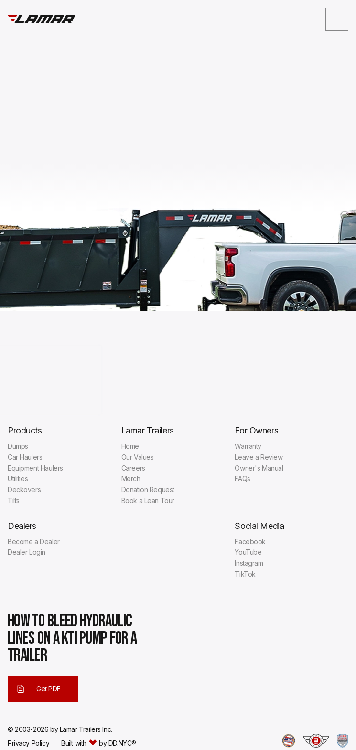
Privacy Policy (28, 743)
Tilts (14, 500)
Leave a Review (258, 457)
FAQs (242, 479)
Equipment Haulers (35, 468)
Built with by (98, 743)
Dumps (18, 446)
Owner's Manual (259, 468)
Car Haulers (25, 457)
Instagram (249, 563)
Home (130, 446)
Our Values (137, 457)
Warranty (248, 446)
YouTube (248, 552)
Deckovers (24, 490)
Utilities (18, 479)
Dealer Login (26, 552)
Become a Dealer (34, 542)
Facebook (250, 542)
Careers (133, 468)
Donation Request (147, 490)
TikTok (245, 574)
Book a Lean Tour (147, 500)
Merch (130, 479)
